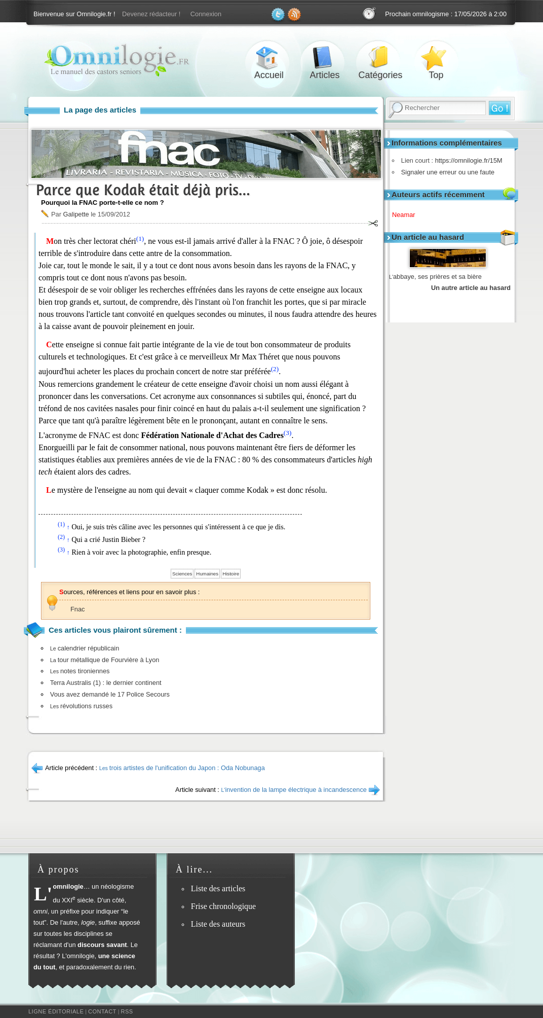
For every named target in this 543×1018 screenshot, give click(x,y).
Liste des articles (218, 888)
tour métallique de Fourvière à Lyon (105, 660)
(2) (275, 369)
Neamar (407, 215)
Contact (102, 1011)
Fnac (77, 609)
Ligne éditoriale (56, 1011)
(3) (288, 433)
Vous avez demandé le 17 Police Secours (110, 694)
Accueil (269, 57)
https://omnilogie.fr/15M (466, 160)
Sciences (182, 573)
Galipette (76, 214)
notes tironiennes (80, 671)
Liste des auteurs (218, 924)
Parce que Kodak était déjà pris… (143, 189)
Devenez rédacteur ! (151, 14)
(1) (140, 238)
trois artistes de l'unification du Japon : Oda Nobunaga (182, 768)
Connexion (205, 14)
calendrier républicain (84, 648)
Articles (324, 57)
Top (436, 57)
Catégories (380, 57)
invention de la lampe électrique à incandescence (294, 789)
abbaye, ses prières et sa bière (435, 276)
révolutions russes (81, 706)
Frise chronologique (223, 906)
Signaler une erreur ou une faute (445, 172)
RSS (127, 1011)
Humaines (207, 573)
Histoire (230, 573)
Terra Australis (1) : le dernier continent (106, 682)
